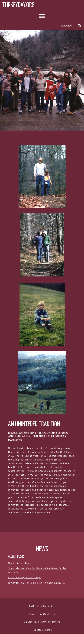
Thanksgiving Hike (18, 563)
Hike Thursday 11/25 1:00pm (24, 577)
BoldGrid (48, 606)
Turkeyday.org (18, 5)
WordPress (49, 614)
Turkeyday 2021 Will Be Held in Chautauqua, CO (36, 583)
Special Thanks (43, 630)
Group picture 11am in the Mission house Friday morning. (37, 570)
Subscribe (65, 25)
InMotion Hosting (50, 622)
